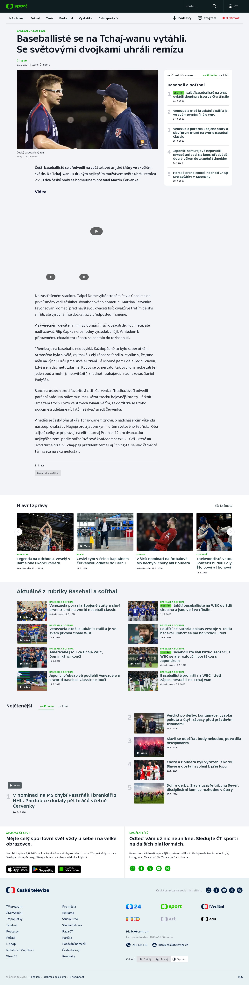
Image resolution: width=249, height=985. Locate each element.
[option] (145, 959)
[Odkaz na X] (150, 868)
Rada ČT (67, 931)
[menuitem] (16, 18)
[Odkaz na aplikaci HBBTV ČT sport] (69, 869)
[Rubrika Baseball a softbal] (48, 473)
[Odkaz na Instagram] (132, 868)
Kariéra (67, 937)
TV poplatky (14, 918)
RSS (240, 976)
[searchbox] (195, 6)
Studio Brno (70, 918)
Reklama (68, 912)
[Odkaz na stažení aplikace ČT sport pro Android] (43, 869)
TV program (14, 906)
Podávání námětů (74, 943)
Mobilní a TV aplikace (20, 950)
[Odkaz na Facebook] (141, 868)
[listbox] (162, 958)
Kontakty (68, 956)
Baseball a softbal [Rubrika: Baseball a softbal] (31, 30)
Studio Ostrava (72, 925)
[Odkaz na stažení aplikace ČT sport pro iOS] (18, 869)
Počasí (10, 937)
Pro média (69, 906)
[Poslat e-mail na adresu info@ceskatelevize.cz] (170, 944)
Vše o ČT (11, 956)
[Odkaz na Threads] (167, 868)
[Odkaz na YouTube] (159, 868)
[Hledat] (214, 6)
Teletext (12, 925)
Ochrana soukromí (55, 976)
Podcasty (12, 931)
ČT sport (22, 60)
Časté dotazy (71, 950)
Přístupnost (77, 976)
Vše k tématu (223, 505)
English (35, 976)
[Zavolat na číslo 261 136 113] (136, 944)
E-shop (11, 943)
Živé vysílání (14, 912)
